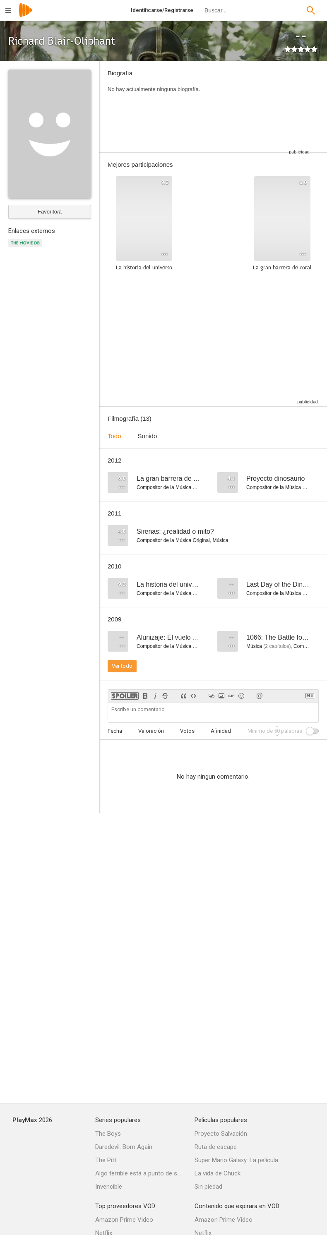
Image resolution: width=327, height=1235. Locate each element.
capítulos (277, 646)
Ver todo (122, 666)
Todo (114, 435)
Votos (187, 731)
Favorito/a (50, 212)
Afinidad (221, 731)
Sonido (147, 435)
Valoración (151, 731)
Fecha (115, 731)
